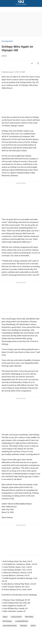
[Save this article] (38, 63)
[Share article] (32, 63)
